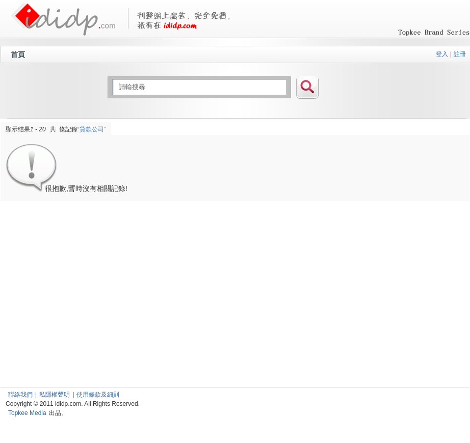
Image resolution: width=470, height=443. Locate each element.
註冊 (460, 54)
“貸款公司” (91, 129)
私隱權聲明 (54, 394)
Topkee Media (27, 413)
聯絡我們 (20, 394)
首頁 (18, 54)
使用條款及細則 (97, 394)
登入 (442, 54)
